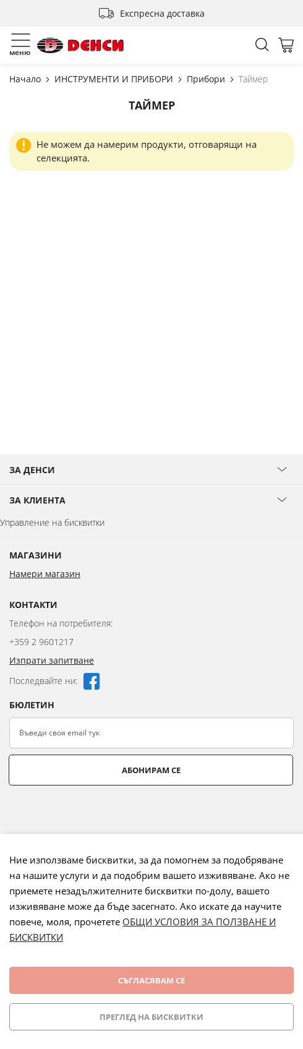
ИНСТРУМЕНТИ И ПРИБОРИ (115, 79)
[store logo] (80, 45)
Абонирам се (151, 770)
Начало (26, 79)
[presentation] (103, 816)
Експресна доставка (162, 13)
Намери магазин (44, 574)
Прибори (207, 79)
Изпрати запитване (51, 660)
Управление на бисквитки (52, 522)
